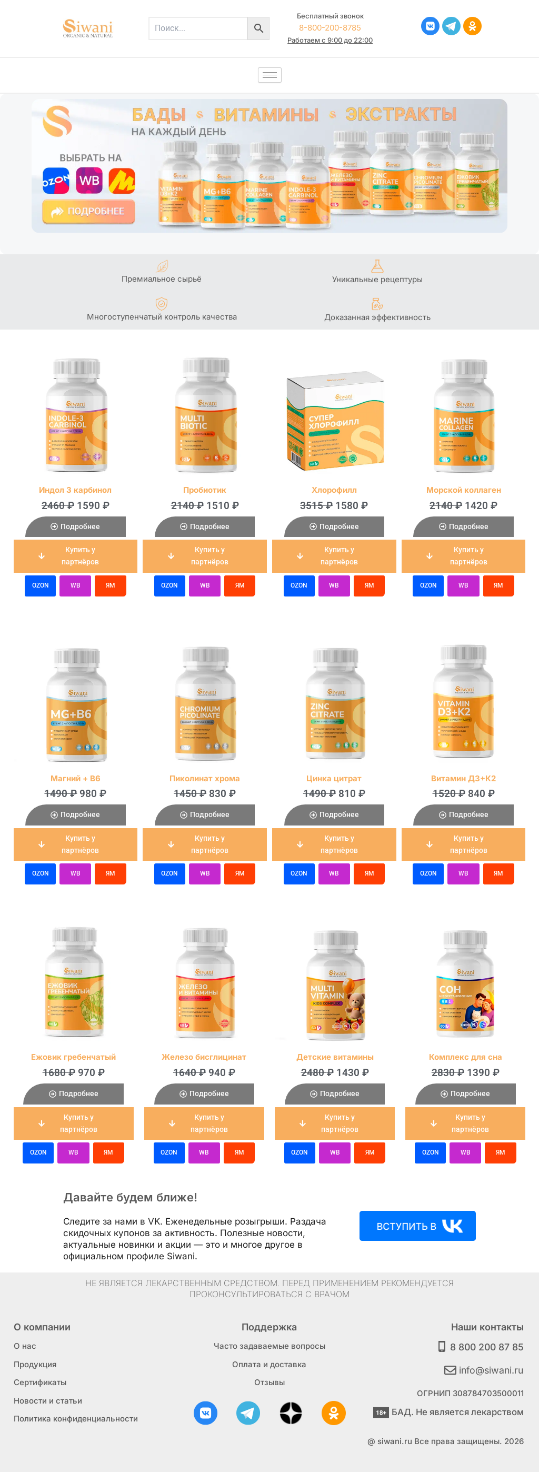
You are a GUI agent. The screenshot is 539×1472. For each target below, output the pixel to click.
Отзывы (269, 1381)
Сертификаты (40, 1381)
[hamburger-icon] (270, 75)
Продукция (35, 1362)
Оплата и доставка (269, 1362)
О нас (25, 1344)
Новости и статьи (48, 1399)
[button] (76, 556)
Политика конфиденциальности (76, 1417)
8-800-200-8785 (330, 28)
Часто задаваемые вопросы (269, 1344)
